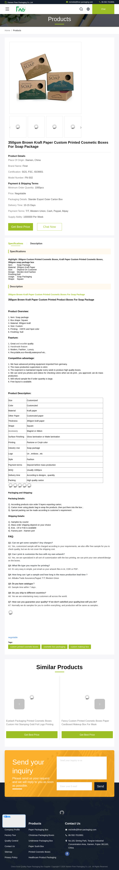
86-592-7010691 (106, 2)
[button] (81, 127)
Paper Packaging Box (38, 829)
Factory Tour (10, 835)
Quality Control (11, 841)
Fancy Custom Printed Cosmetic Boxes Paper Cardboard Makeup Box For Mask (85, 723)
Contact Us (10, 846)
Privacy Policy (11, 857)
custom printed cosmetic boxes (24, 647)
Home (7, 30)
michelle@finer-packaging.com (79, 2)
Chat (103, 9)
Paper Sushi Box (36, 846)
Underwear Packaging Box (41, 841)
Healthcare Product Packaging (42, 857)
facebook (67, 854)
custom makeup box (80, 647)
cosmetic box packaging (54, 647)
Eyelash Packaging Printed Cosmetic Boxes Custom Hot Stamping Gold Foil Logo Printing (29, 723)
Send (100, 786)
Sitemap (8, 852)
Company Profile (12, 829)
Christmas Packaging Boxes (41, 835)
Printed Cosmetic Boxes (39, 852)
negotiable (13, 637)
